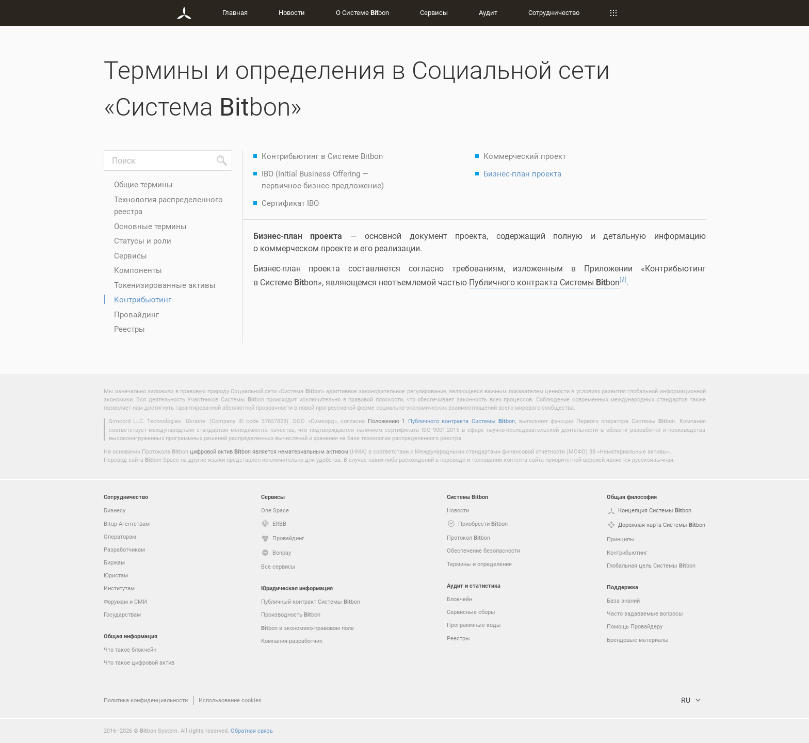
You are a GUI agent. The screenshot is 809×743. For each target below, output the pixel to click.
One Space (275, 510)
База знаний (623, 600)
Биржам (114, 562)
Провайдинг (136, 314)
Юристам (116, 575)
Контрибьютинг (142, 299)
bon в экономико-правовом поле (307, 628)
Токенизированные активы (165, 285)
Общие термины (143, 184)
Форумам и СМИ (125, 601)
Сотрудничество (553, 12)
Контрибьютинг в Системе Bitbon (322, 156)
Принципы (621, 539)
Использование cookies (230, 700)
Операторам (120, 536)
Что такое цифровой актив (139, 662)
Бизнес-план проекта (522, 173)
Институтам (119, 588)
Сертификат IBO (290, 203)
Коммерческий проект (524, 156)
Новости (292, 12)
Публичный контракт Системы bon (310, 601)
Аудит (488, 12)
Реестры (129, 329)
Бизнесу (114, 510)
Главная (235, 12)
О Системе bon (362, 12)
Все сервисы (278, 566)
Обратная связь (252, 730)
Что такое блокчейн (130, 649)
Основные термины (150, 226)
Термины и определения (479, 564)
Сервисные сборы (471, 612)
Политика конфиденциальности (146, 700)
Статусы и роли (142, 240)
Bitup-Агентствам (127, 523)
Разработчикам (124, 549)
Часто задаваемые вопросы (645, 613)
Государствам (122, 614)
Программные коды (474, 624)
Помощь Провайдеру (634, 626)
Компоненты (138, 270)
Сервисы (434, 12)
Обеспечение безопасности (483, 550)
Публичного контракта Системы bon (461, 421)
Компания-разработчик (291, 640)
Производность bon (290, 614)
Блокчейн (459, 599)
